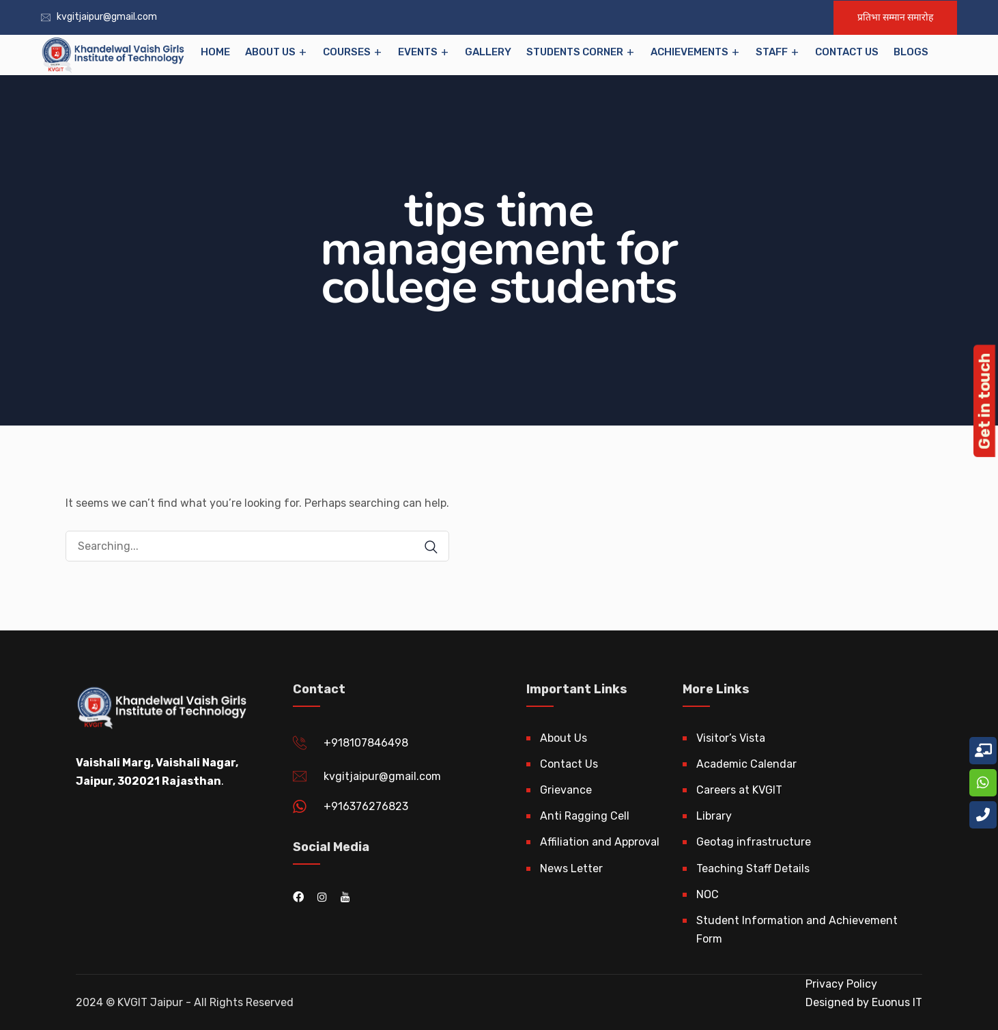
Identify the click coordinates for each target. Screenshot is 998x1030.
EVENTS (418, 52)
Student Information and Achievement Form (797, 929)
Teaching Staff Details (753, 868)
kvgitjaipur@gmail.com (107, 17)
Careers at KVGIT (739, 789)
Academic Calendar (746, 763)
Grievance (566, 789)
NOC (707, 894)
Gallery (488, 52)
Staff (772, 52)
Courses (347, 52)
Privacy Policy (841, 983)
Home (215, 52)
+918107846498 (366, 742)
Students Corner (574, 52)
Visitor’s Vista (730, 738)
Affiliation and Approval (599, 841)
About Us (270, 52)
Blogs (911, 52)
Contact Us (847, 52)
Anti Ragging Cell (584, 815)
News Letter (571, 868)
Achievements (689, 52)
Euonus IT (895, 1002)
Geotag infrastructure (753, 841)
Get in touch (985, 400)
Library (714, 815)
